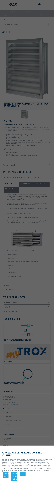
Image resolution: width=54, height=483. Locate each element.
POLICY (4, 471)
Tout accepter (23, 474)
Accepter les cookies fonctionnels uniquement (15, 476)
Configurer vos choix (6, 475)
